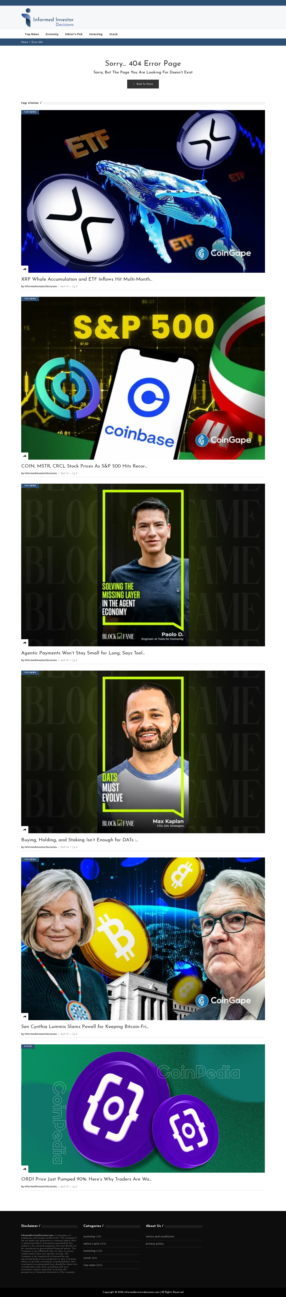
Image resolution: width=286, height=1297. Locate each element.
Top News (30, 112)
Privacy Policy (155, 1243)
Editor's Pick (91, 1243)
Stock (28, 1046)
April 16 (64, 286)
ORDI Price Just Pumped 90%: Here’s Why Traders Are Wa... (86, 1179)
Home (24, 42)
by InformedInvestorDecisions (39, 286)
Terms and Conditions (160, 1236)
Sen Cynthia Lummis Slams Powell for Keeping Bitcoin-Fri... (85, 1026)
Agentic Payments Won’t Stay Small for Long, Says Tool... (83, 653)
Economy (89, 1236)
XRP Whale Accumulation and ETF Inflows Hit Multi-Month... (86, 279)
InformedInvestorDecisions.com (37, 1235)
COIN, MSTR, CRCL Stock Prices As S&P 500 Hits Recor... (84, 466)
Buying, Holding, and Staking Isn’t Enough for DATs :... (79, 840)
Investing (89, 1250)
